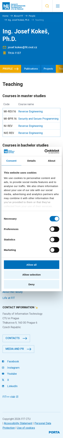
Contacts (13, 338)
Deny (31, 284)
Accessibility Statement (18, 423)
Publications (31, 68)
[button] (47, 6)
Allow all (31, 264)
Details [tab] (31, 160)
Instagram (11, 367)
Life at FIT (9, 298)
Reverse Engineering (30, 111)
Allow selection (31, 274)
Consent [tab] (11, 160)
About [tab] (51, 160)
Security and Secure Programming (38, 118)
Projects (48, 68)
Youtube (10, 373)
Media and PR (15, 348)
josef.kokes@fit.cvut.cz (22, 47)
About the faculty (13, 292)
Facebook (11, 361)
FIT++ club (10, 396)
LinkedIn (10, 386)
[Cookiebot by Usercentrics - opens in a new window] (45, 151)
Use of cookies (26, 427)
